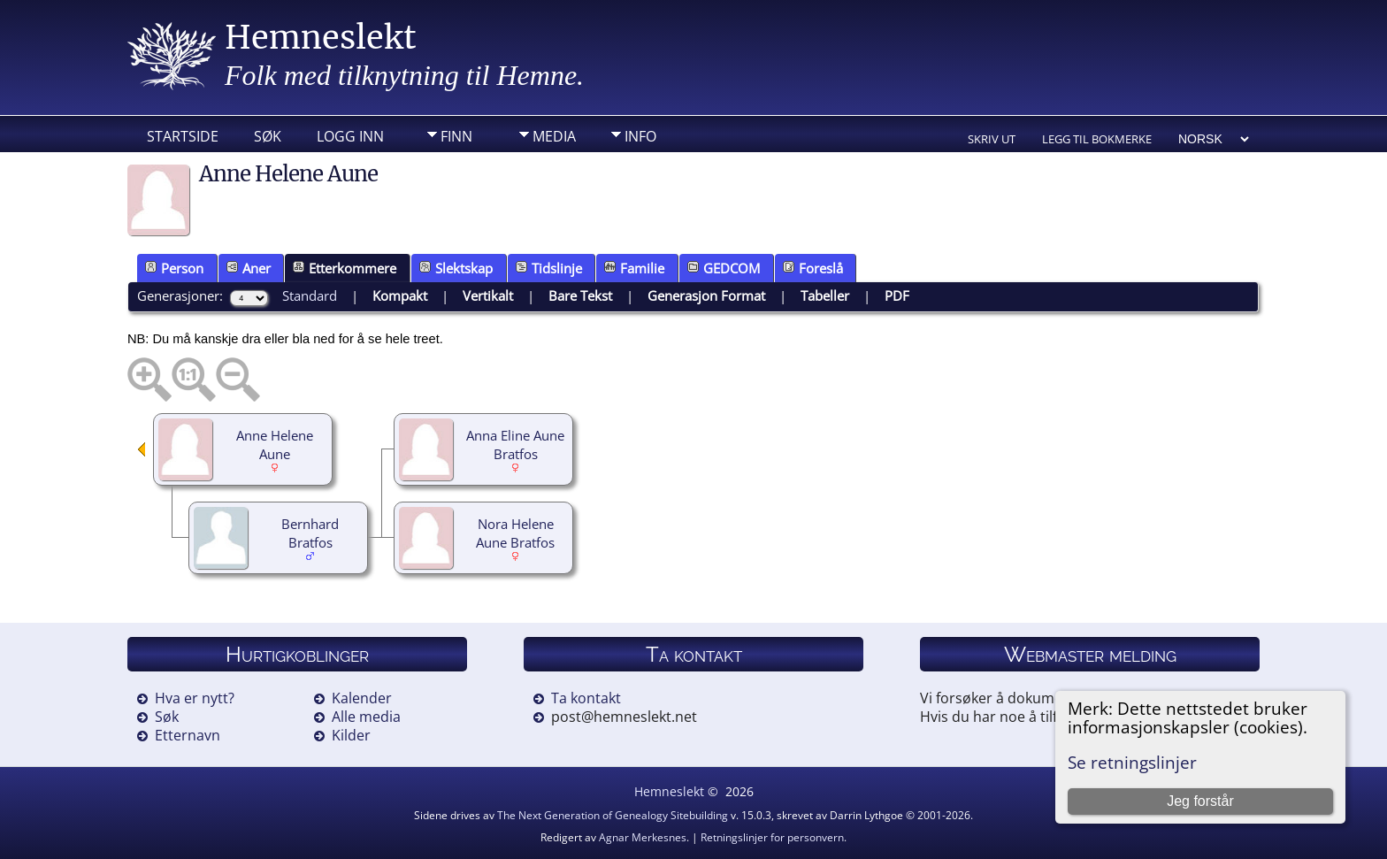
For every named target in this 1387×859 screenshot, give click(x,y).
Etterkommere (344, 268)
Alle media (366, 716)
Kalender (362, 698)
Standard (309, 295)
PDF (897, 295)
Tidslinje (549, 268)
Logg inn (350, 136)
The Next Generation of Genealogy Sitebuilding (612, 815)
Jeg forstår (1200, 801)
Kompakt (399, 295)
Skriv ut (991, 139)
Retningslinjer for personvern (772, 837)
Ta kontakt (586, 698)
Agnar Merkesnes (642, 837)
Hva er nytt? (194, 698)
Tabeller (825, 295)
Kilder (351, 735)
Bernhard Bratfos (310, 533)
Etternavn (187, 735)
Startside (182, 136)
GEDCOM (723, 268)
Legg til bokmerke (1097, 139)
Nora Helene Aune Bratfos (515, 533)
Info (640, 136)
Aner (248, 268)
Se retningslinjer (1132, 762)
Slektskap (456, 268)
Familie (634, 268)
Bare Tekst (580, 295)
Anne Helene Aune (274, 444)
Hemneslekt (321, 38)
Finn (456, 136)
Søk (267, 136)
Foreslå (813, 268)
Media (554, 136)
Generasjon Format (706, 295)
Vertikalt (488, 295)
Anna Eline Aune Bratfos (515, 444)
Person (174, 268)
